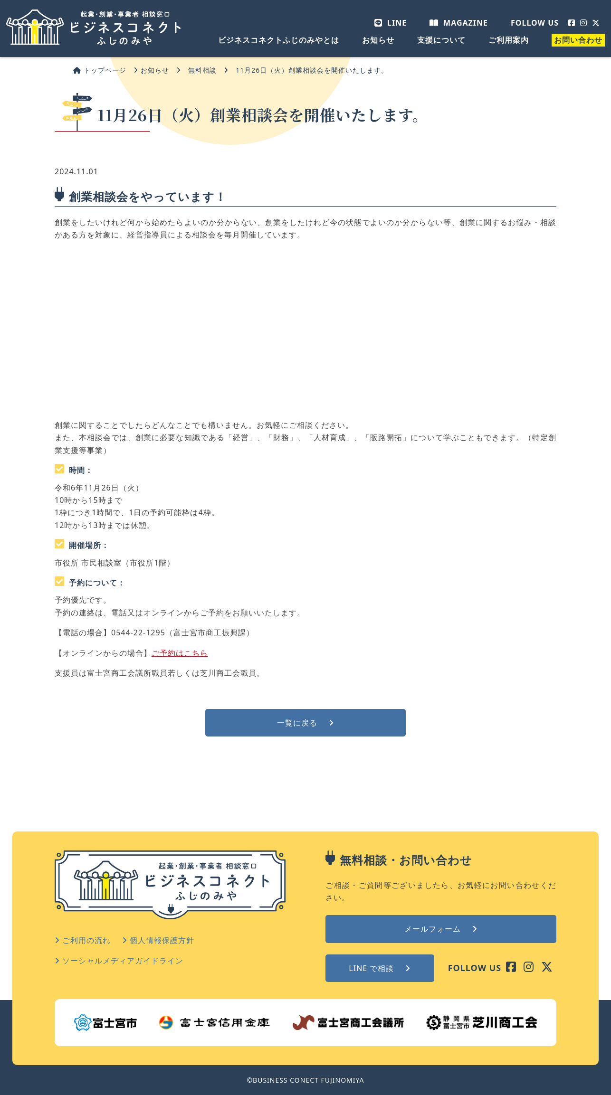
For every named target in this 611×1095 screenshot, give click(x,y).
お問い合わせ (578, 40)
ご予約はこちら (180, 653)
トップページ (99, 70)
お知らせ (378, 40)
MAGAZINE (459, 23)
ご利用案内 (508, 40)
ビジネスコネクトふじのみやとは (278, 40)
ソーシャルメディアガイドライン (119, 960)
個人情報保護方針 (158, 940)
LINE (390, 23)
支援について (441, 40)
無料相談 (202, 70)
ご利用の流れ (83, 940)
